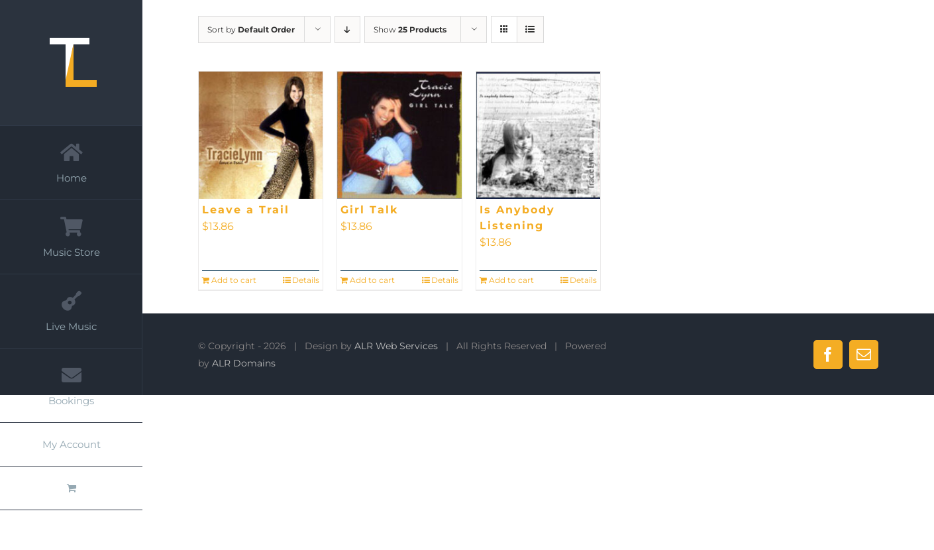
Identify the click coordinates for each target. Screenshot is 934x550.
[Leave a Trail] (261, 135)
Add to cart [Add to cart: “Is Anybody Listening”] (511, 280)
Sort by (251, 29)
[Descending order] (347, 29)
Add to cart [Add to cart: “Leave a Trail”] (233, 280)
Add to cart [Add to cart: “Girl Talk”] (372, 280)
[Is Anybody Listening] (538, 135)
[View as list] (530, 29)
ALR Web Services (396, 346)
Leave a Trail (245, 209)
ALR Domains (244, 363)
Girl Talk (369, 209)
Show (410, 29)
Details (305, 280)
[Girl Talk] (399, 135)
